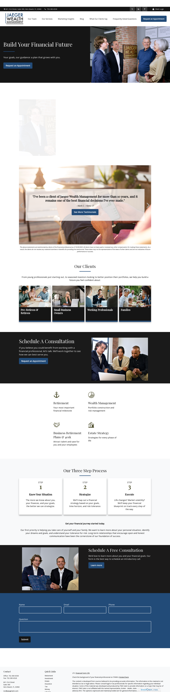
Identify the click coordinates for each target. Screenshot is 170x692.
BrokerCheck (124, 670)
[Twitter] (132, 2)
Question (23, 612)
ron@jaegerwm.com (10, 684)
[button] (32, 12)
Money (47, 682)
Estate (47, 674)
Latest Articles (50, 688)
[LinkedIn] (138, 2)
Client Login (158, 2)
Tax (46, 680)
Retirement (49, 669)
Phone (112, 597)
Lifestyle (48, 685)
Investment (49, 672)
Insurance (48, 677)
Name (22, 597)
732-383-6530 (50, 2)
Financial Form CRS (83, 666)
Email (66, 597)
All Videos (48, 691)
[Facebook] (144, 2)
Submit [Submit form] (24, 632)
